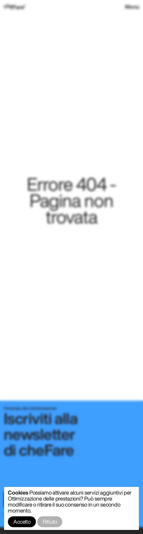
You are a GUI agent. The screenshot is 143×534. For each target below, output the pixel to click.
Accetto (21, 521)
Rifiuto (50, 521)
